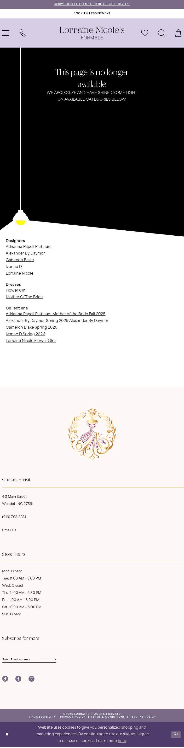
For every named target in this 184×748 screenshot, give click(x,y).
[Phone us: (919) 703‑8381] (22, 33)
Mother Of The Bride (24, 298)
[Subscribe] (58, 660)
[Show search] (161, 33)
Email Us (9, 530)
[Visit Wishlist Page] (144, 33)
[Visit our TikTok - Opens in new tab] (5, 680)
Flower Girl (16, 291)
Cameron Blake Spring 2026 (31, 328)
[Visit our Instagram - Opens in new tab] (31, 680)
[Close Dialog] (7, 736)
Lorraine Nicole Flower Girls (31, 341)
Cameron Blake (20, 261)
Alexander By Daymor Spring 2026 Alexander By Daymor (57, 321)
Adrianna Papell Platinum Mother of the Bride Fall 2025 (55, 315)
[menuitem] (22, 33)
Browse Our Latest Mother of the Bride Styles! (92, 4)
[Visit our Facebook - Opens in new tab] (18, 680)
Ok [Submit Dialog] (176, 735)
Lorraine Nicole (19, 274)
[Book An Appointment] (92, 14)
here (122, 742)
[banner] (92, 33)
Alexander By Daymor (25, 254)
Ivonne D (14, 267)
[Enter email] (32, 660)
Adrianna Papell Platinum (29, 247)
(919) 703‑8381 (14, 517)
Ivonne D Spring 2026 (25, 335)
